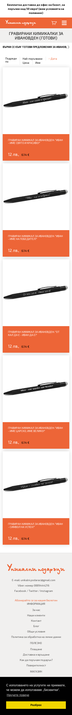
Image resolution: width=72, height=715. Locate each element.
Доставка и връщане (36, 654)
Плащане (36, 649)
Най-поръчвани (32, 58)
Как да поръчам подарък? (36, 660)
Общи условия (36, 631)
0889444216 (41, 585)
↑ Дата (53, 58)
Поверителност (36, 665)
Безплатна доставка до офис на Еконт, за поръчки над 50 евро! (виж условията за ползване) (36, 8)
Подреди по (11, 60)
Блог (36, 626)
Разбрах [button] (35, 705)
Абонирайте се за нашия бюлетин (36, 600)
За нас (36, 609)
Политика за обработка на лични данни (36, 636)
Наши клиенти (36, 615)
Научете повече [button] (18, 695)
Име (38, 62)
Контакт (36, 620)
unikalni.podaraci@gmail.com (38, 580)
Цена (26, 62)
